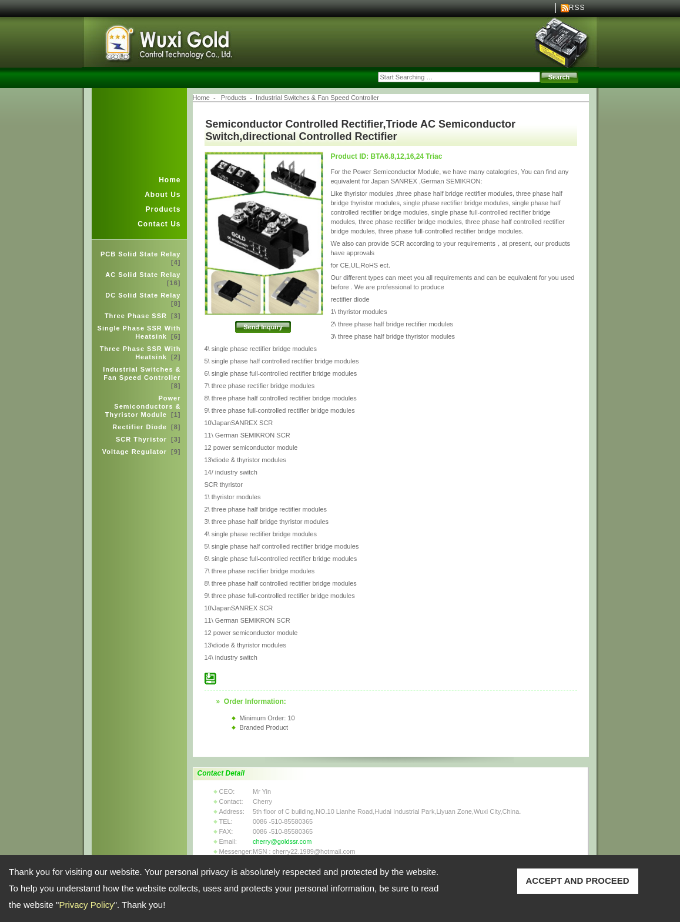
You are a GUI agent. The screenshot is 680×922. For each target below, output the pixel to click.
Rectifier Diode (146, 426)
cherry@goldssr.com (282, 841)
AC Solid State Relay (142, 278)
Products (162, 209)
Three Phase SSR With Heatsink (140, 352)
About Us (162, 195)
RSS (577, 8)
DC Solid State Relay (142, 299)
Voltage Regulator (141, 451)
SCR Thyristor (148, 439)
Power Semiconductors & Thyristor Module (143, 406)
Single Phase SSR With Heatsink (139, 332)
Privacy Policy (86, 905)
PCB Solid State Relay (141, 258)
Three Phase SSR (143, 315)
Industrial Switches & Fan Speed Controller (141, 377)
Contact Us (159, 224)
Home (169, 180)
